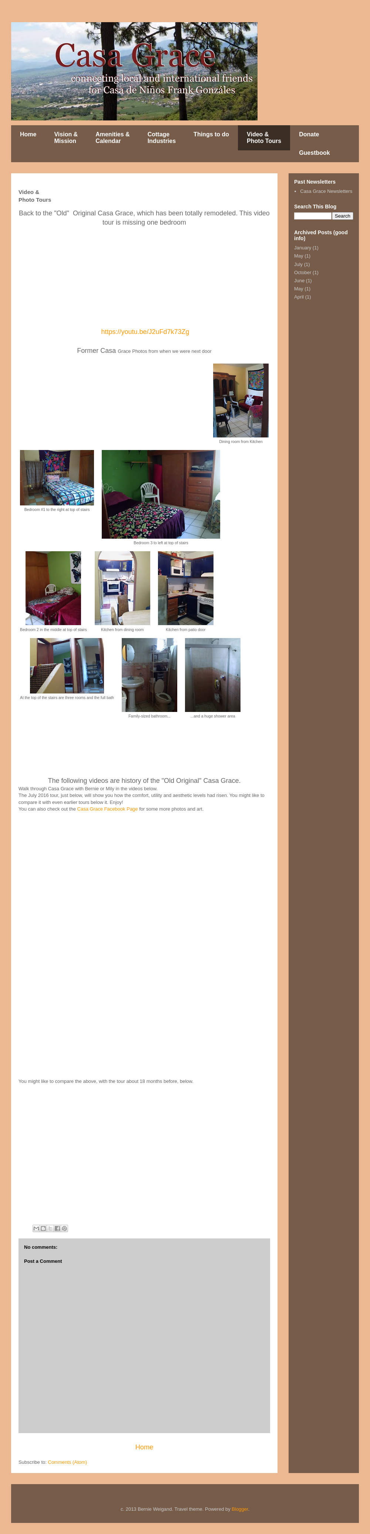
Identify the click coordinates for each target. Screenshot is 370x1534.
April (299, 297)
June (299, 280)
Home (28, 134)
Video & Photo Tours (264, 137)
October (302, 272)
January (302, 247)
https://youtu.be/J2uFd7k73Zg (145, 331)
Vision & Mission (66, 137)
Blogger (240, 1509)
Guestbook (314, 153)
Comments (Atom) (67, 1462)
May (298, 256)
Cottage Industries (162, 137)
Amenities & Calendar (112, 137)
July (298, 264)
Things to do (211, 134)
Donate (309, 134)
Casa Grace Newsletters (326, 191)
